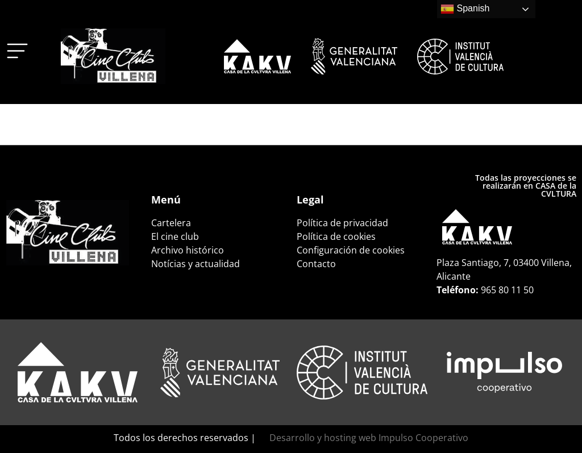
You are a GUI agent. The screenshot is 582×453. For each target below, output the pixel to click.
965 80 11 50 (507, 290)
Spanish (464, 9)
